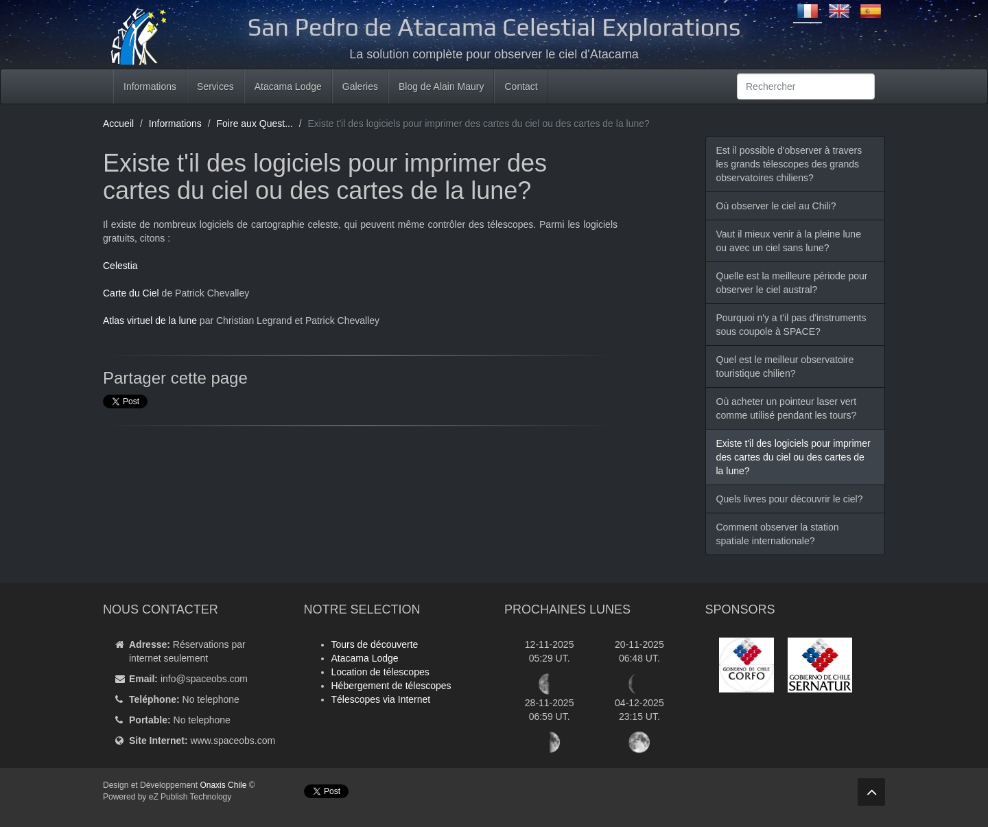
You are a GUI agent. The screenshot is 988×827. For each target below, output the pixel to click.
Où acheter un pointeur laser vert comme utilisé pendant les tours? (786, 408)
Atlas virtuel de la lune (150, 320)
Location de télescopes (380, 671)
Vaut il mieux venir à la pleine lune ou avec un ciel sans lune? (788, 241)
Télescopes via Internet (381, 699)
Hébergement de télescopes (391, 685)
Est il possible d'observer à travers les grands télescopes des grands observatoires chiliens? (789, 164)
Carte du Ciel (131, 293)
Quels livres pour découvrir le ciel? (789, 498)
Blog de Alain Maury (441, 86)
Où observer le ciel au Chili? (776, 205)
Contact (520, 86)
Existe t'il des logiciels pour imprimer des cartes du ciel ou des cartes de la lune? (793, 457)
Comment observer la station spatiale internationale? (777, 534)
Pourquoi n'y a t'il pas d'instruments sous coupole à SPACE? (791, 324)
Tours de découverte (375, 644)
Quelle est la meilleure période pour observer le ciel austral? (792, 282)
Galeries (360, 86)
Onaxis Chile (223, 785)
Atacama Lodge (288, 86)
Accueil (118, 123)
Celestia (120, 265)
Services (215, 86)
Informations (150, 86)
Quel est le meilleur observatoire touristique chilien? (785, 366)
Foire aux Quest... (255, 123)
